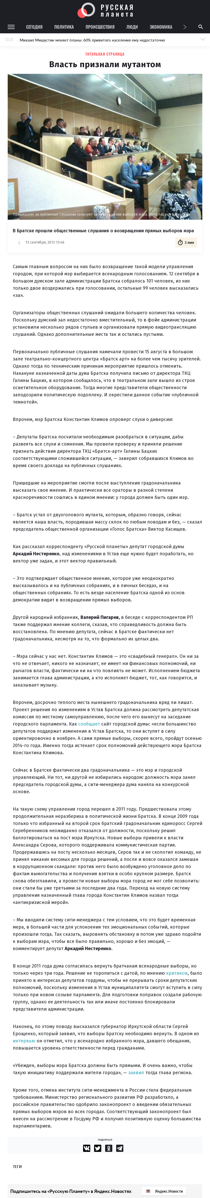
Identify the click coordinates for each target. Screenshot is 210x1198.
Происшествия (100, 27)
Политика (64, 27)
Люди (132, 27)
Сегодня (34, 27)
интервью (24, 1041)
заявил (136, 1072)
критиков (177, 973)
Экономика (161, 27)
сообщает (89, 724)
